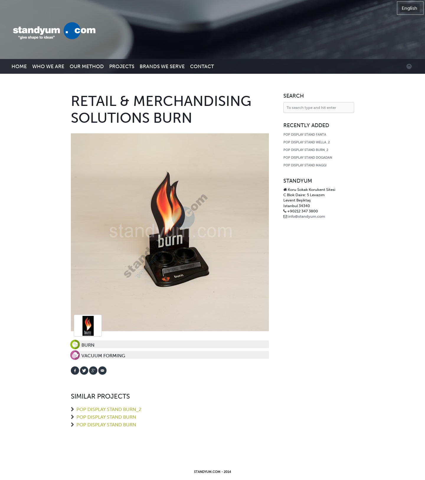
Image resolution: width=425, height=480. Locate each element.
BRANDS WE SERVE (162, 66)
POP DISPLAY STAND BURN (106, 417)
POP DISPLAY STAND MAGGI (304, 165)
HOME (19, 66)
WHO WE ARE (48, 66)
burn (88, 325)
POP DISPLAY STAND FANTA (304, 135)
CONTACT (202, 66)
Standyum (57, 31)
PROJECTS (121, 66)
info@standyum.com (306, 216)
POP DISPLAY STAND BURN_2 (108, 409)
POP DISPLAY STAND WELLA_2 (306, 142)
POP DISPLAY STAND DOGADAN (307, 158)
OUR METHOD (87, 66)
